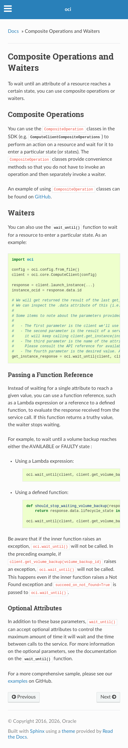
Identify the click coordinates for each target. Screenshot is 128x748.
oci (68, 9)
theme (68, 731)
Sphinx (37, 731)
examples (18, 681)
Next (108, 697)
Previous (24, 697)
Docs (13, 31)
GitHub (43, 196)
